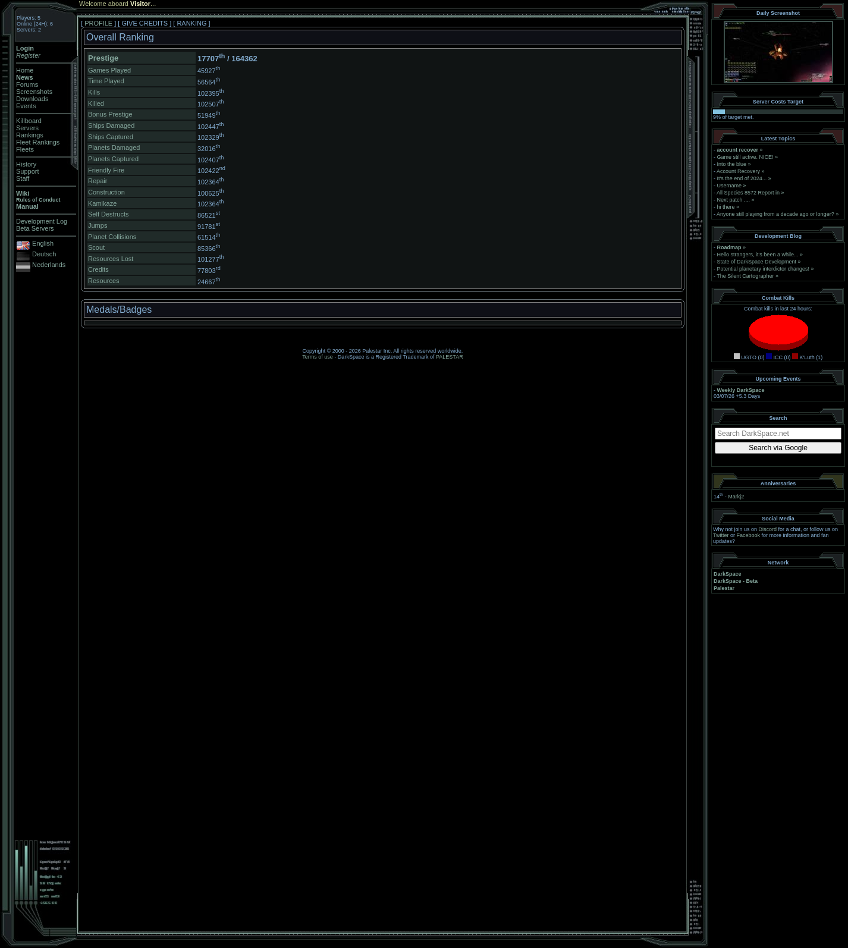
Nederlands (48, 264)
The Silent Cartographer (745, 276)
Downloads (32, 98)
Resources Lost (110, 258)
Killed (96, 103)
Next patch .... (733, 200)
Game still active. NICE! (746, 157)
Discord (768, 529)
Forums (27, 84)
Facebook (749, 535)
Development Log (41, 221)
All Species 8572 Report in (748, 193)
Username (729, 186)
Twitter (721, 535)
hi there (726, 207)
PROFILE (98, 23)
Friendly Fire (106, 170)
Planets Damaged (114, 147)
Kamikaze (102, 203)
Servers (27, 127)
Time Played (106, 80)
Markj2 (736, 497)
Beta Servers (35, 228)
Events (26, 105)
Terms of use (317, 357)
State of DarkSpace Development (757, 262)
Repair (97, 180)
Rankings (29, 135)
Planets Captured (113, 158)
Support (27, 171)
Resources (104, 280)
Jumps (97, 225)
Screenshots (34, 91)
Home (24, 70)
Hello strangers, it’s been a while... (758, 255)
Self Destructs (108, 214)
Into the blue (732, 164)
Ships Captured (110, 136)
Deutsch (44, 254)
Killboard (29, 120)
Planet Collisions (112, 236)
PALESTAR (449, 357)
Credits (98, 269)
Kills (94, 92)
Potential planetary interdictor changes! (763, 269)
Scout (96, 247)
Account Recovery (738, 171)
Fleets (25, 149)
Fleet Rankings (37, 142)
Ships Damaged (111, 125)
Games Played (109, 70)
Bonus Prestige (110, 114)
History (26, 164)
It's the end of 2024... (742, 178)
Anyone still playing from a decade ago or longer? (775, 214)
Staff (22, 178)
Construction (106, 192)
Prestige (103, 58)
